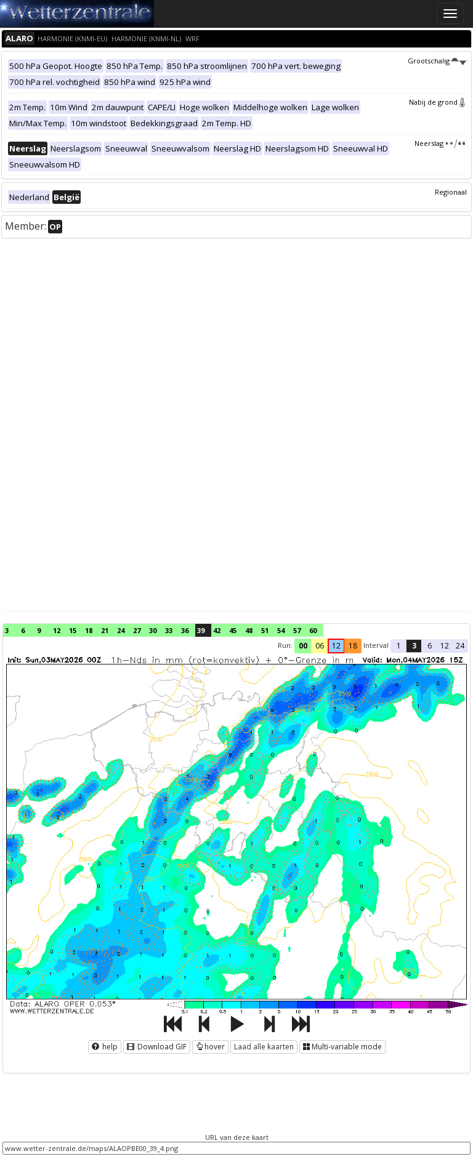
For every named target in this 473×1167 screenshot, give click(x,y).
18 (88, 630)
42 (216, 630)
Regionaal (451, 191)
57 (297, 630)
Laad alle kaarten (264, 1046)
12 (56, 630)
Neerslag (440, 143)
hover (210, 1046)
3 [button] (414, 645)
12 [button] (336, 645)
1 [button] (399, 645)
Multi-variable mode (342, 1046)
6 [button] (429, 645)
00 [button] (303, 645)
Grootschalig (437, 60)
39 (200, 630)
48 (249, 630)
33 (168, 630)
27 (136, 630)
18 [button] (353, 645)
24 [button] (460, 645)
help (105, 1046)
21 (104, 630)
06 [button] (319, 645)
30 (152, 630)
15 (72, 630)
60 (313, 630)
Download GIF (157, 1046)
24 (120, 630)
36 (184, 630)
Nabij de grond (438, 102)
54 (281, 630)
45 (232, 630)
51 (265, 630)
